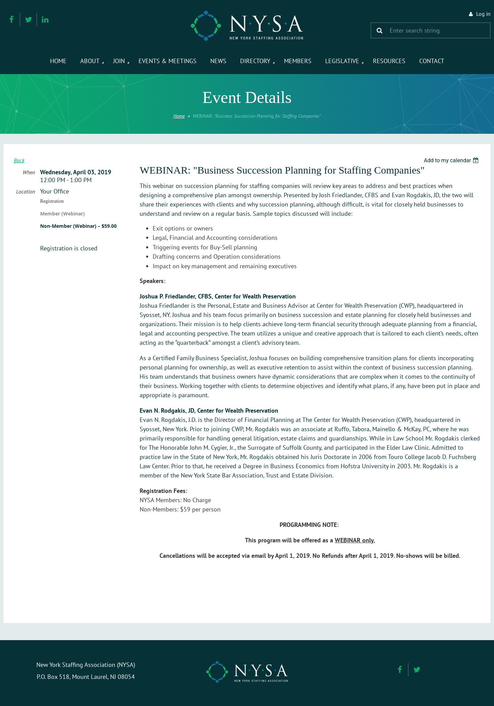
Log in (483, 13)
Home (179, 116)
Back (19, 160)
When (29, 172)
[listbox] (452, 160)
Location (25, 191)
